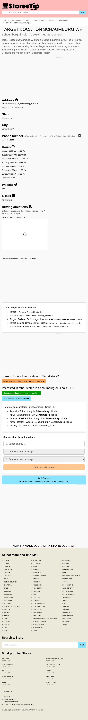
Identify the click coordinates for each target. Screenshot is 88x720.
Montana (35, 594)
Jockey (6, 671)
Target (26, 312)
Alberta (6, 567)
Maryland (36, 573)
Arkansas (6, 576)
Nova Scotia (37, 627)
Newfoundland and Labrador (44, 618)
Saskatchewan (67, 588)
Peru (63, 573)
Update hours (8, 178)
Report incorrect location (12, 107)
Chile (5, 588)
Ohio (34, 630)
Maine (34, 567)
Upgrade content (10, 702)
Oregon (65, 567)
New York (36, 615)
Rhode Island (67, 585)
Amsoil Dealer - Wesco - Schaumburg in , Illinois (41, 422)
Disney (50, 671)
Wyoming (65, 621)
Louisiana (36, 563)
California (7, 585)
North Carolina (38, 621)
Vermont (65, 606)
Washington (66, 612)
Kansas (6, 630)
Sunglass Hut (7, 677)
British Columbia (9, 582)
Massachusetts (38, 576)
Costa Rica (7, 600)
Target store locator (40, 53)
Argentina (7, 570)
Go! (82, 12)
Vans (6, 683)
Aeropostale (51, 683)
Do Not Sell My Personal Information (18, 704)
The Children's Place (54, 660)
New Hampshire (38, 606)
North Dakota (37, 624)
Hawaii (5, 615)
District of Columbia (11, 606)
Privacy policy (8, 699)
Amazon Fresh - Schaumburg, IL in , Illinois (38, 418)
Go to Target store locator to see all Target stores (23, 381)
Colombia (6, 591)
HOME (17, 545)
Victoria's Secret (53, 666)
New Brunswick (38, 603)
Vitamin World (7, 666)
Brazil (5, 579)
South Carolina (68, 591)
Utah (63, 603)
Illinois (6, 621)
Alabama (6, 560)
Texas (64, 600)
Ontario (65, 563)
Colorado (7, 594)
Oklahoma (66, 560)
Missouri (35, 591)
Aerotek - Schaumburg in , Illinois (33, 411)
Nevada (35, 600)
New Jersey (36, 609)
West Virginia (67, 615)
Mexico (35, 579)
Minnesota (36, 585)
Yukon (64, 624)
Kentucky (36, 560)
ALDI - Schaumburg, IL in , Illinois (33, 415)
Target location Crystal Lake (45, 323)
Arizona (6, 573)
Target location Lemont (39, 326)
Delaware (7, 603)
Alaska (5, 563)
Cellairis (6, 660)
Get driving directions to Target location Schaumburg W (23, 212)
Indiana (6, 624)
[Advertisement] (44, 76)
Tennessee (66, 597)
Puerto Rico (66, 579)
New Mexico (36, 612)
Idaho (5, 618)
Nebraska (36, 597)
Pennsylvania (67, 570)
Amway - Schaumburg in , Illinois (33, 425)
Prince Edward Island (70, 576)
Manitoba (35, 570)
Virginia (65, 609)
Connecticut (8, 597)
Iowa (4, 627)
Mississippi (36, 588)
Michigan (35, 582)
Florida (6, 609)
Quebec (64, 582)
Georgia (6, 612)
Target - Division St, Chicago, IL (46, 319)
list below (48, 49)
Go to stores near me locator (21, 393)
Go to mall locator (16, 399)
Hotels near (44, 479)
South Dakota (67, 594)
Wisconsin (66, 618)
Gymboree (50, 677)
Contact (6, 697)
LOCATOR (36, 545)
